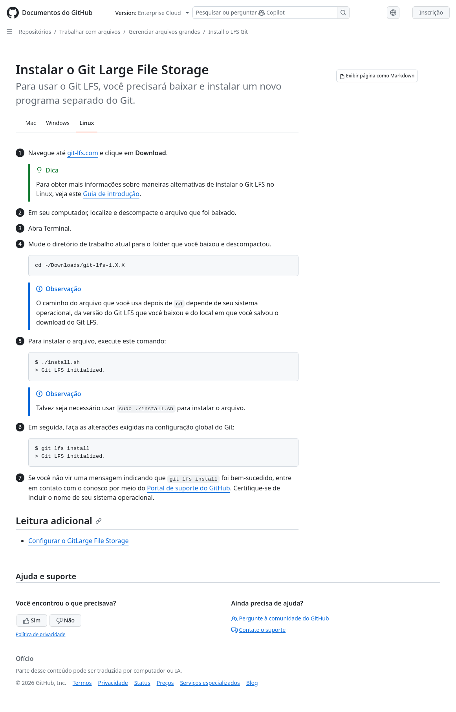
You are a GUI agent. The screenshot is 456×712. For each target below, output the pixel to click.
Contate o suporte (258, 629)
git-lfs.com (82, 153)
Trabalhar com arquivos (89, 31)
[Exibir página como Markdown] (377, 76)
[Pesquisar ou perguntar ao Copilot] (271, 12)
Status (142, 682)
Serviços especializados (210, 682)
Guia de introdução (111, 193)
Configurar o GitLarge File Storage (78, 540)
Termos (82, 682)
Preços (165, 682)
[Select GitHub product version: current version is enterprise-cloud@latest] (152, 13)
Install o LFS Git (228, 31)
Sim (31, 620)
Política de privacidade (40, 634)
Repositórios (35, 31)
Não (65, 620)
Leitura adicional (59, 520)
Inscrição (431, 12)
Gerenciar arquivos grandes (164, 31)
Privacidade (113, 682)
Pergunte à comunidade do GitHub (280, 618)
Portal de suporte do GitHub (188, 488)
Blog (252, 682)
